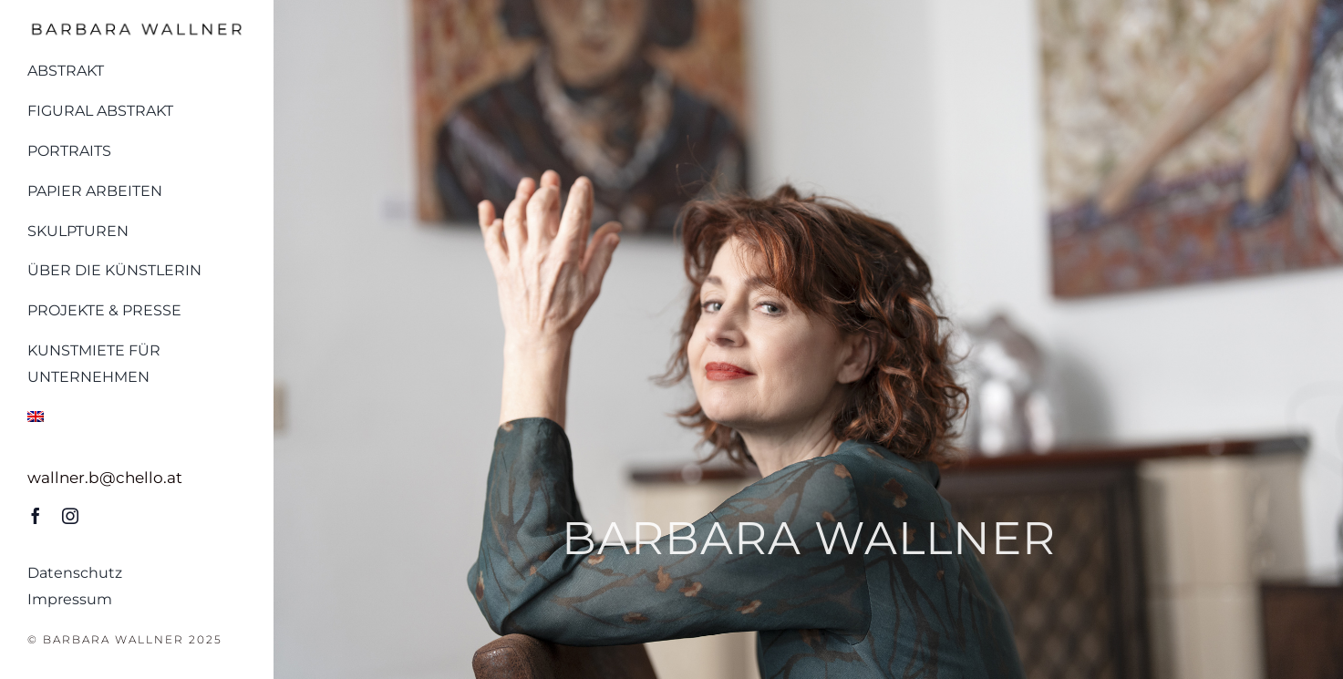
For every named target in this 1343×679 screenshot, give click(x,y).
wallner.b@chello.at (104, 477)
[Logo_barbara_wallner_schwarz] (136, 25)
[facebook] (35, 516)
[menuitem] (136, 413)
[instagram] (70, 516)
